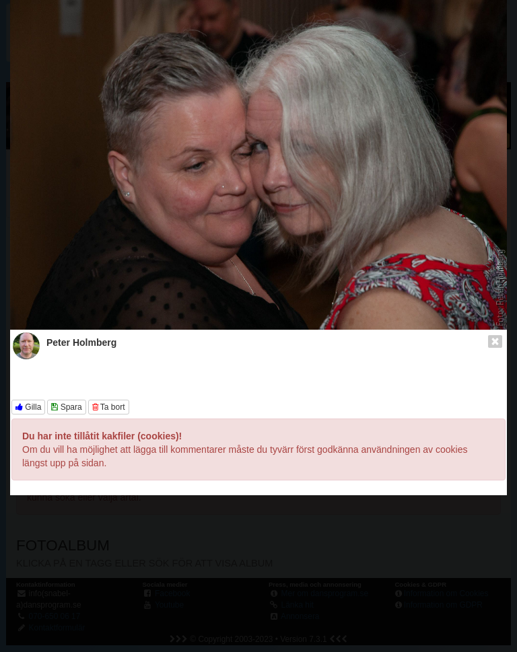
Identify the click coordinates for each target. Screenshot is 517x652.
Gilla (28, 407)
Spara (66, 407)
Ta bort (108, 407)
